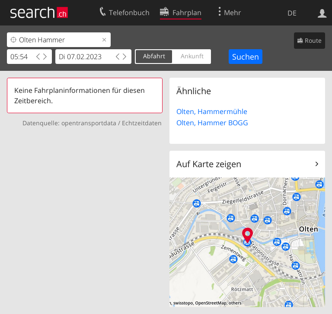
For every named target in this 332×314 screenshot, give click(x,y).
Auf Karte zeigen (208, 164)
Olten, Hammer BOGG (212, 122)
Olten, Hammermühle (211, 111)
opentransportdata (88, 123)
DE (292, 13)
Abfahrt (154, 56)
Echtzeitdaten (142, 123)
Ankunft (192, 56)
